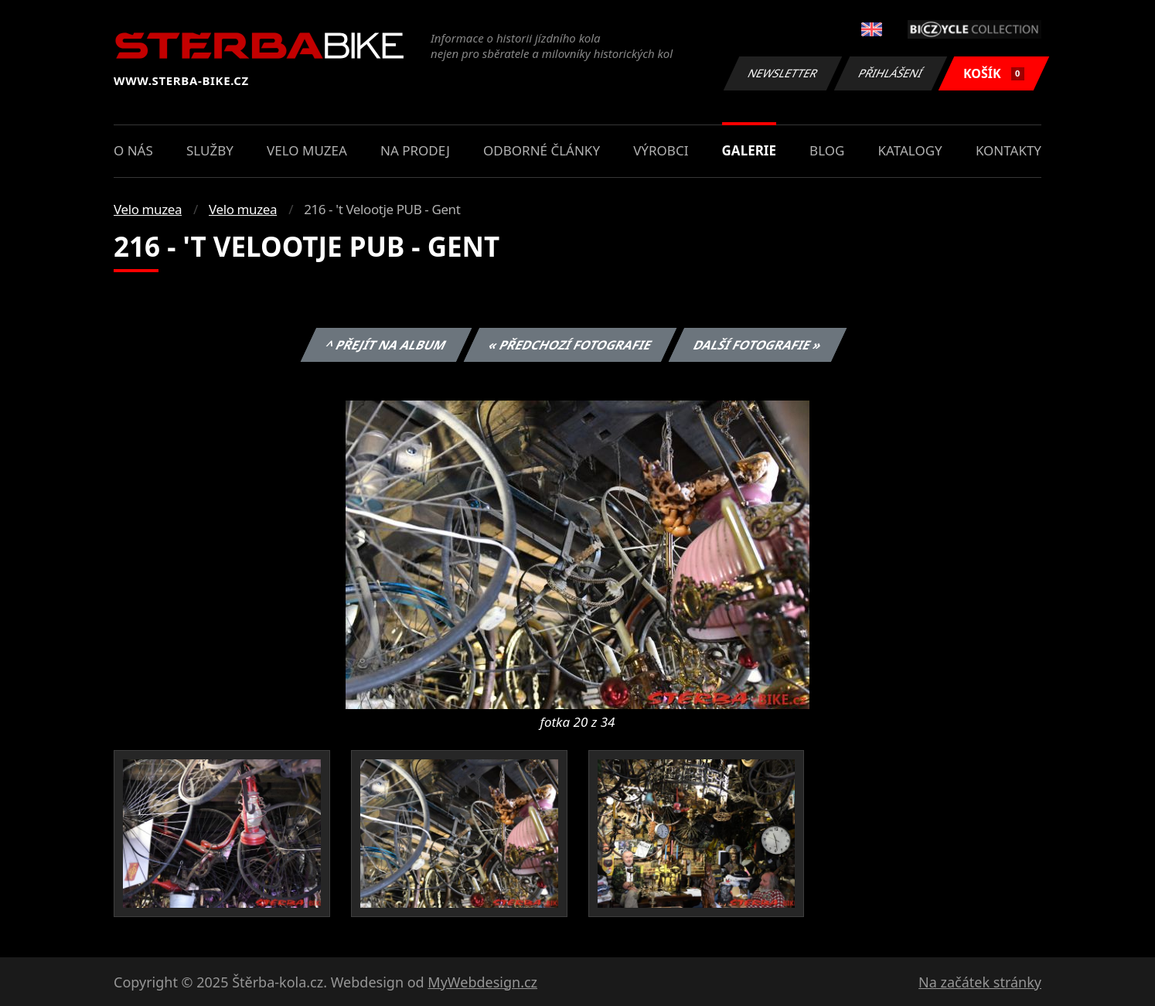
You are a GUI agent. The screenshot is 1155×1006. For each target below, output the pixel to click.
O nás (133, 150)
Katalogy (910, 150)
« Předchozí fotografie (570, 344)
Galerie (749, 150)
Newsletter (782, 73)
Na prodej (415, 150)
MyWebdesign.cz (482, 982)
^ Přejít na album (386, 344)
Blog (826, 150)
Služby (209, 150)
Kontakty (1008, 150)
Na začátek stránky (979, 982)
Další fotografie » (758, 344)
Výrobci (660, 150)
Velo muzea (307, 150)
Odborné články (541, 150)
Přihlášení (890, 73)
